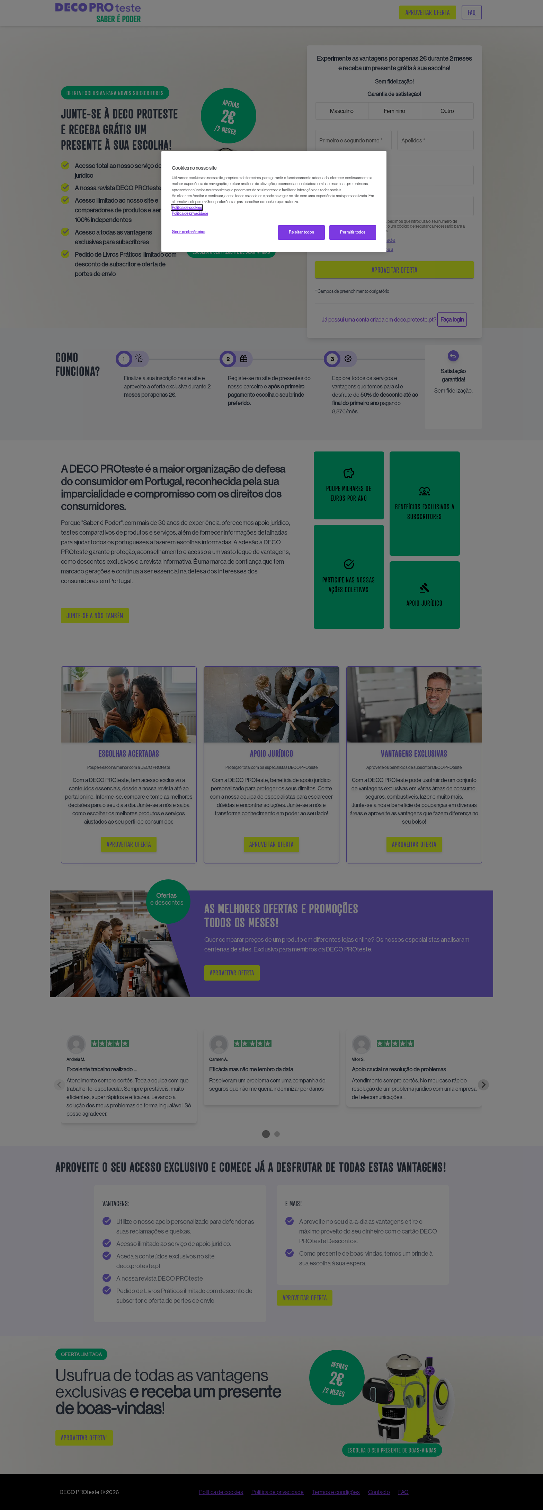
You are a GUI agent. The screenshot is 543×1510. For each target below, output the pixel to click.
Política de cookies (187, 207)
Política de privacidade (190, 213)
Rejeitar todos (301, 232)
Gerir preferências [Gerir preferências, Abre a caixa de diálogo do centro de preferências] (188, 231)
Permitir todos (352, 232)
